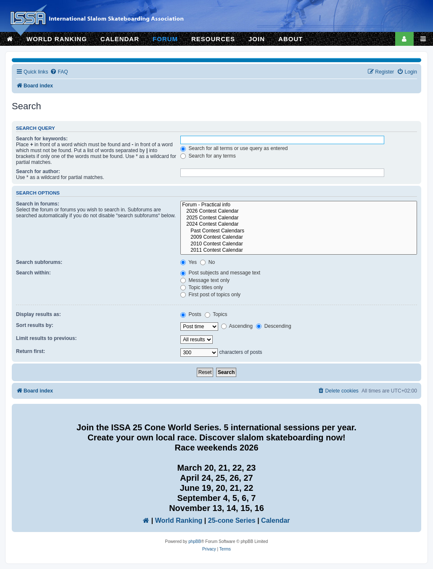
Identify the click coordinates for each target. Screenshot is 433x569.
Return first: (30, 351)
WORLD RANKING (56, 38)
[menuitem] (59, 72)
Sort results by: (34, 325)
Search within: (33, 273)
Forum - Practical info (298, 205)
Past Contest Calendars (298, 231)
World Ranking (179, 520)
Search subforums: (39, 262)
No (207, 262)
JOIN (256, 38)
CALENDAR (119, 38)
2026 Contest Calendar (298, 211)
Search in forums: (37, 204)
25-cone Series (232, 520)
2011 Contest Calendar (298, 250)
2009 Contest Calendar (298, 237)
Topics (216, 314)
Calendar (275, 520)
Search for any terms (208, 156)
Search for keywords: (42, 139)
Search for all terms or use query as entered (234, 148)
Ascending (237, 326)
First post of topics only (210, 295)
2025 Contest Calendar (298, 218)
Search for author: (38, 171)
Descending (273, 326)
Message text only (205, 280)
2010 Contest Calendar (298, 244)
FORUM (165, 38)
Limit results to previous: (46, 338)
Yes (188, 262)
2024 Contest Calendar (298, 224)
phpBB (194, 541)
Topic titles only (201, 287)
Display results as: (38, 314)
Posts (190, 314)
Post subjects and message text (220, 273)
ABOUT (290, 38)
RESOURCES (213, 38)
